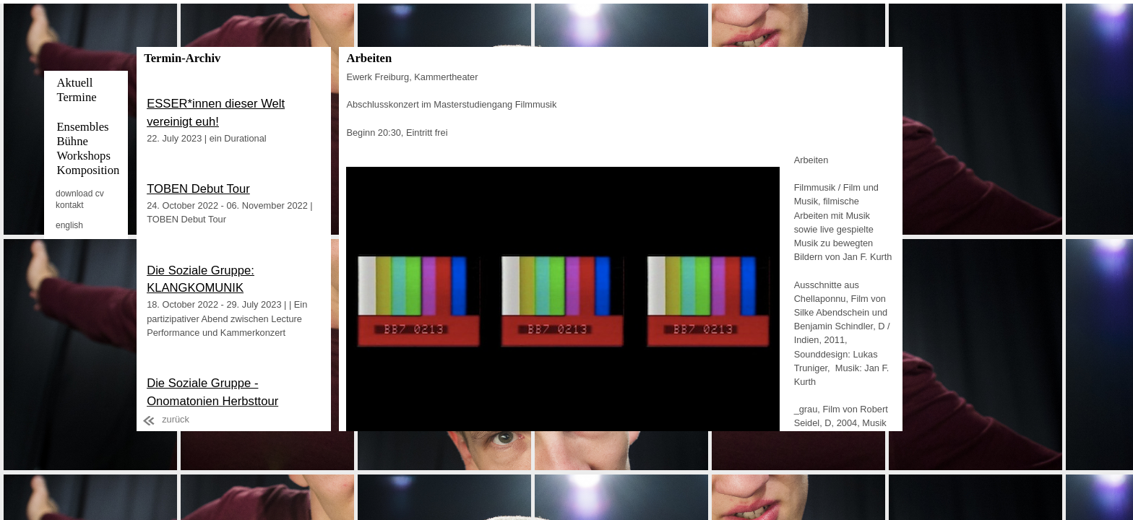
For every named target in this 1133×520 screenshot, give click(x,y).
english (69, 225)
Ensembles (82, 127)
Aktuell (74, 83)
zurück (175, 419)
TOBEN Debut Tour (198, 189)
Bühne (71, 141)
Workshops (83, 155)
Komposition (87, 170)
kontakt (70, 205)
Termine (76, 97)
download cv (80, 193)
